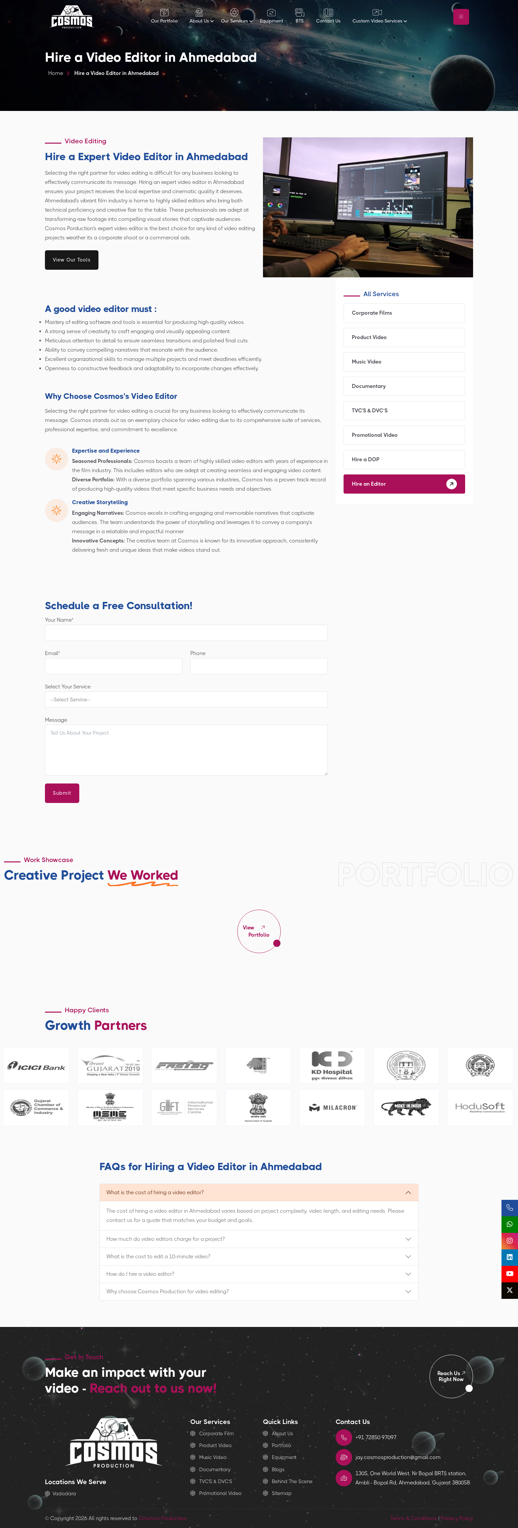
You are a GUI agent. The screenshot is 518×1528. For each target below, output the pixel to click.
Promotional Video (404, 435)
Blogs (273, 1470)
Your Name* (186, 629)
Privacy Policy (457, 1518)
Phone (259, 662)
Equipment (280, 1457)
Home (55, 73)
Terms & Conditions (413, 1518)
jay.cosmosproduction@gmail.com (398, 1457)
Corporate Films (404, 313)
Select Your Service (186, 695)
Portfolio (259, 931)
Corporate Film (212, 1434)
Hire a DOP (404, 459)
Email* (113, 662)
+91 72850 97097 (375, 1437)
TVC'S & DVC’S (404, 410)
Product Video (404, 337)
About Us (278, 1434)
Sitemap (277, 1493)
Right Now (451, 1376)
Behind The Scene (288, 1481)
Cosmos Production (163, 1518)
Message (186, 746)
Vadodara (60, 1494)
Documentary (404, 386)
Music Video (404, 362)
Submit (62, 793)
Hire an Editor (404, 484)
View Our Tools (72, 260)
